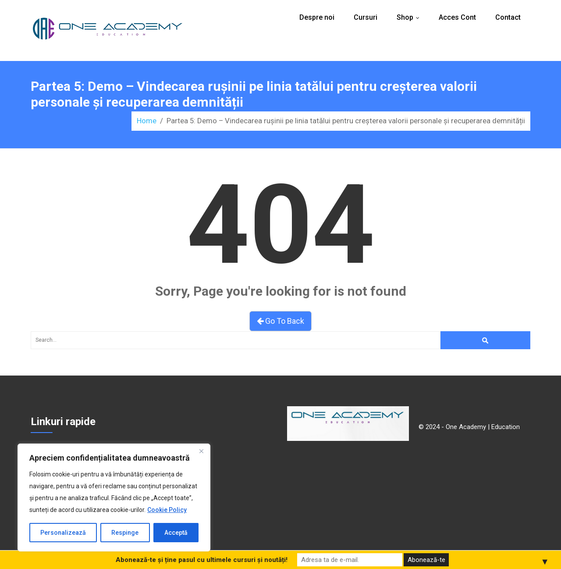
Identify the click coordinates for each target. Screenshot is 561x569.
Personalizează (63, 532)
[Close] (201, 451)
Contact (508, 17)
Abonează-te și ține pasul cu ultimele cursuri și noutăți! (202, 560)
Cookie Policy (167, 509)
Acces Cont (457, 17)
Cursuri (365, 17)
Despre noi (316, 17)
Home (146, 120)
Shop (410, 17)
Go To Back (280, 321)
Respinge (124, 532)
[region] (114, 497)
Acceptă (176, 532)
